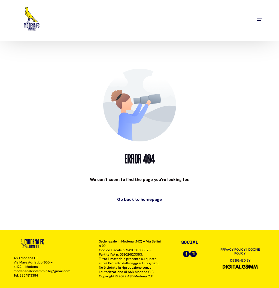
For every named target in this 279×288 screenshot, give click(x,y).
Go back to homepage (139, 199)
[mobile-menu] (247, 20)
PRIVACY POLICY (232, 249)
